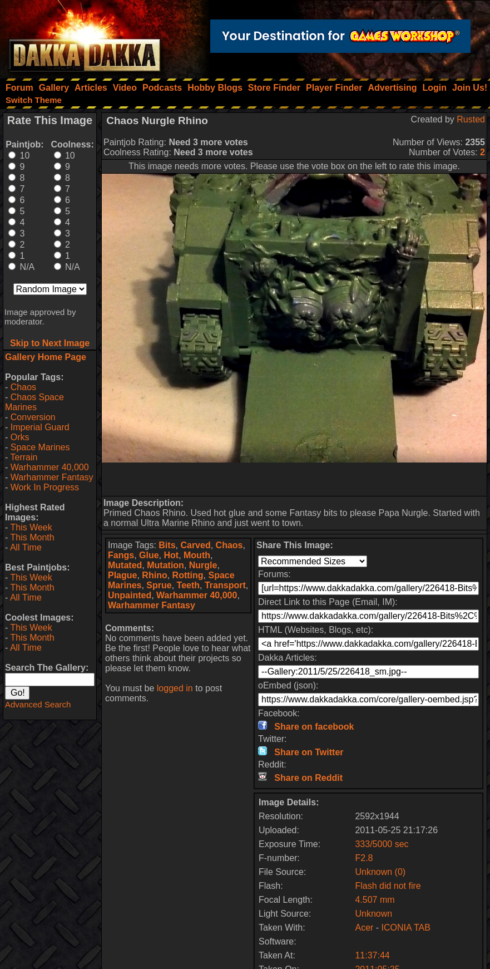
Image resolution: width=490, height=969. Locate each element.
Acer (364, 927)
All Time (26, 547)
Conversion (33, 417)
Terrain (23, 457)
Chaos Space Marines (34, 402)
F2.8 (364, 858)
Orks (20, 437)
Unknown (373, 913)
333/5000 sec (381, 844)
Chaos (23, 387)
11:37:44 (372, 955)
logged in (175, 688)
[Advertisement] (294, 479)
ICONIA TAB (406, 927)
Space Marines (40, 447)
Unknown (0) (380, 872)
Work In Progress (45, 487)
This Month (32, 537)
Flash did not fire (387, 886)
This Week (31, 527)
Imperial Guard (40, 427)
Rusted (471, 119)
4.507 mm (374, 899)
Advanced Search (38, 704)
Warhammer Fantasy (52, 477)
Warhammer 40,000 (50, 467)
